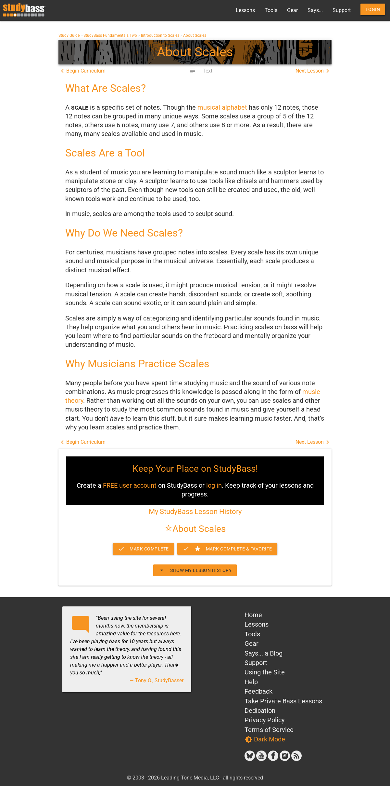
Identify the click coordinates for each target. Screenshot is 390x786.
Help (251, 682)
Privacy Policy (264, 720)
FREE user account (130, 485)
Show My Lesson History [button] (195, 570)
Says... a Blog (264, 653)
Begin (82, 71)
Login (373, 9)
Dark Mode (265, 739)
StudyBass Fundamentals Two (110, 35)
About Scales (194, 35)
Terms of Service (269, 730)
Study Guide (69, 35)
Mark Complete (143, 549)
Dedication (260, 710)
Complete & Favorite (227, 549)
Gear (292, 10)
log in (214, 485)
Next (314, 71)
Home (253, 615)
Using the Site (265, 672)
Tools (271, 10)
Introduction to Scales (160, 35)
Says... (315, 10)
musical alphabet (222, 107)
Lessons (245, 10)
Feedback (258, 691)
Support (342, 10)
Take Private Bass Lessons (283, 701)
